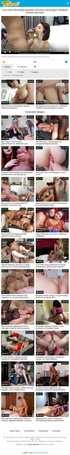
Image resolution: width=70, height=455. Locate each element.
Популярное (43, 431)
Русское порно (17, 75)
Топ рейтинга (29, 431)
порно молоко (33, 444)
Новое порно (15, 431)
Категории (56, 431)
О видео (7, 67)
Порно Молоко (41, 453)
